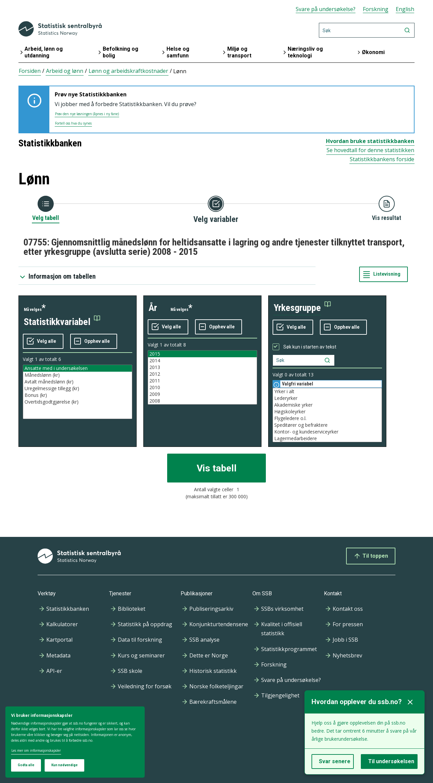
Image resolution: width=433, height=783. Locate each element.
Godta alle (26, 765)
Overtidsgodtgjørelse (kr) (77, 402)
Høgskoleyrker (327, 411)
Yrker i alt (327, 391)
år (153, 307)
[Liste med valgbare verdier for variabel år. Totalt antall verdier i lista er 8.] (202, 377)
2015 (202, 354)
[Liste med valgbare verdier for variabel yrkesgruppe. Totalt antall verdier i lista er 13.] (327, 415)
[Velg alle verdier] (43, 341)
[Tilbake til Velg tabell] (45, 209)
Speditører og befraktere (327, 425)
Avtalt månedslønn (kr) (77, 381)
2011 (202, 380)
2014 (202, 360)
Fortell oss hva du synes (73, 123)
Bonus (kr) (77, 395)
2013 (202, 367)
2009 (202, 394)
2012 (202, 374)
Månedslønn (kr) (77, 375)
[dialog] (75, 742)
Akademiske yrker (327, 405)
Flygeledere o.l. (327, 418)
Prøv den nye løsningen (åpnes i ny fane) (87, 113)
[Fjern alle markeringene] (93, 341)
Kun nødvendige (64, 765)
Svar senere (334, 761)
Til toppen (370, 556)
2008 (202, 401)
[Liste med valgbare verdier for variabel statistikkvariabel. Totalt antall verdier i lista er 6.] (77, 392)
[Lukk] (410, 702)
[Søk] (367, 30)
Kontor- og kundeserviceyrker (327, 431)
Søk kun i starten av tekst (309, 347)
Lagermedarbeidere (327, 438)
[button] (62, 322)
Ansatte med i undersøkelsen (77, 368)
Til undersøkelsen (391, 761)
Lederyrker (327, 398)
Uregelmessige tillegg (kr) (77, 388)
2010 (202, 387)
